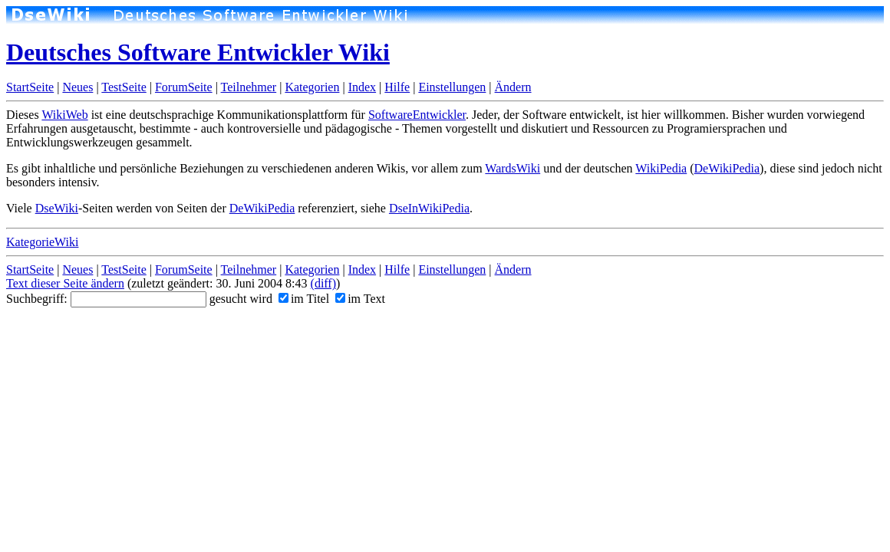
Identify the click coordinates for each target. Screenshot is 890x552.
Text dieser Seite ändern (65, 283)
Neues (77, 87)
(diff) (323, 283)
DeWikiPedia (727, 168)
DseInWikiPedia (429, 208)
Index (362, 87)
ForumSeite (184, 87)
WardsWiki (512, 168)
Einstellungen (452, 87)
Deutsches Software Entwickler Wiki (198, 52)
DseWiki (56, 208)
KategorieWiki (42, 241)
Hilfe (397, 87)
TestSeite (123, 87)
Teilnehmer (249, 87)
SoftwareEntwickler (417, 114)
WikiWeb (64, 114)
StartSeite (30, 87)
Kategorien (312, 87)
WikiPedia (661, 168)
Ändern (513, 87)
